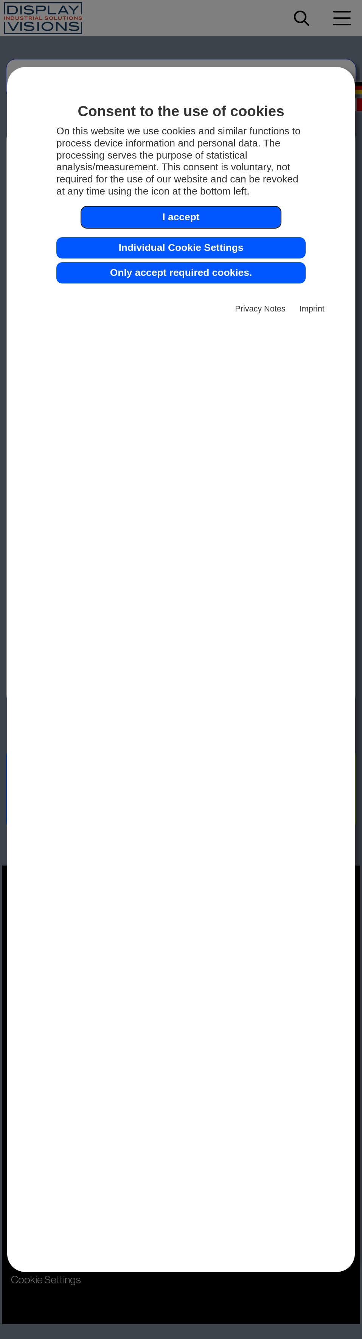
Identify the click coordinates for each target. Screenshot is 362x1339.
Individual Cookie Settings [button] (181, 247)
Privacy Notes (260, 308)
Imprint (312, 308)
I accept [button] (180, 217)
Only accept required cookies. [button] (181, 272)
